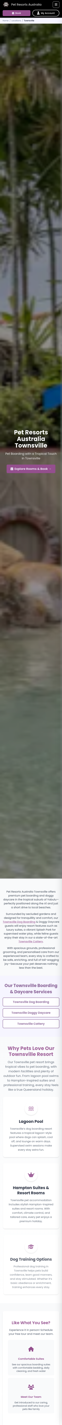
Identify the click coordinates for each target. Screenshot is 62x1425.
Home (6, 20)
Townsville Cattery (31, 943)
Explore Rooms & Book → (31, 469)
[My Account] (46, 13)
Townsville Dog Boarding (19, 923)
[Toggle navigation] (56, 4)
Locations (16, 20)
